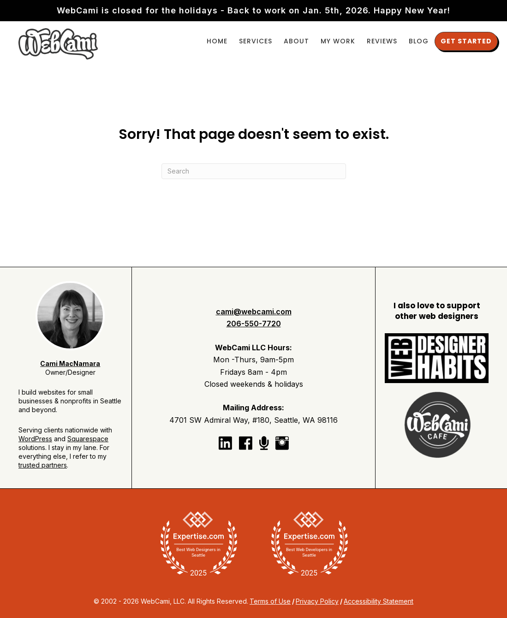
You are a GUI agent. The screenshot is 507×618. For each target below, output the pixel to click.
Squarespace (87, 439)
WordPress (35, 439)
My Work (338, 41)
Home (217, 41)
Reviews (382, 41)
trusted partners (42, 465)
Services (255, 41)
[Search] (253, 171)
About (296, 41)
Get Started (466, 41)
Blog (419, 41)
